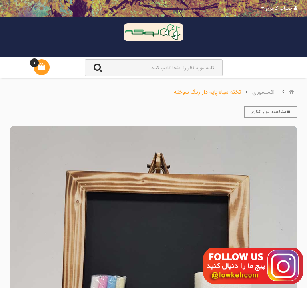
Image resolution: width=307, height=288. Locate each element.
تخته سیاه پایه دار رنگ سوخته (207, 92)
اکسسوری (263, 92)
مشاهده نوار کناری (271, 112)
